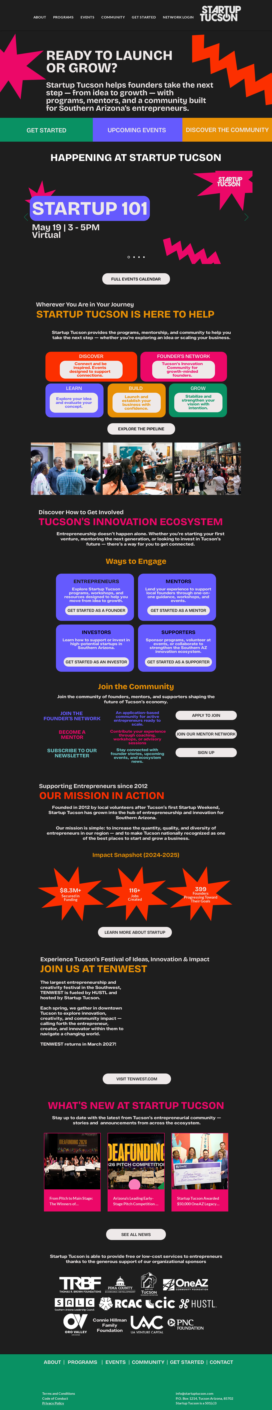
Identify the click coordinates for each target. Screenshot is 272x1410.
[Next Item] (233, 468)
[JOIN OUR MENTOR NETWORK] (206, 734)
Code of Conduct (55, 1398)
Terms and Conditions (58, 1393)
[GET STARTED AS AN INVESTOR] (96, 662)
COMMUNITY (148, 1362)
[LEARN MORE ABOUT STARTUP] (135, 932)
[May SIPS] (134, 257)
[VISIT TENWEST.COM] (137, 1078)
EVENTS (115, 1362)
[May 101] (139, 257)
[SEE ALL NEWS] (136, 1234)
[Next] (246, 217)
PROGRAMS (82, 1362)
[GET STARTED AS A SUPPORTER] (178, 662)
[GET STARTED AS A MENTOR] (178, 610)
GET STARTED (187, 1362)
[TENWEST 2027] (144, 257)
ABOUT (52, 1362)
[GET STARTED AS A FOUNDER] (96, 610)
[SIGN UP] (206, 752)
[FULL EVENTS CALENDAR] (136, 279)
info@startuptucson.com (194, 1393)
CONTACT (221, 1362)
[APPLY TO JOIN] (206, 715)
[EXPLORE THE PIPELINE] (141, 429)
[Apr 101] (129, 257)
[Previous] (26, 217)
